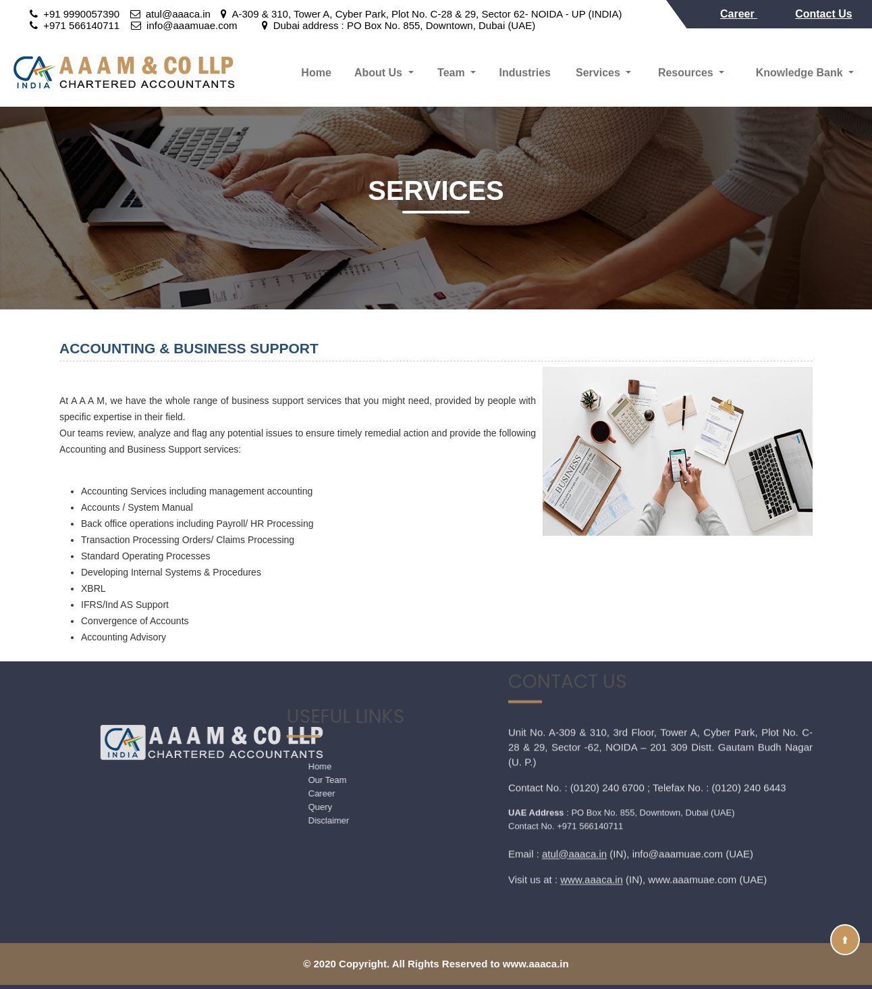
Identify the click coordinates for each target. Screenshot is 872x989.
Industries (524, 72)
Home (316, 72)
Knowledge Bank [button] (801, 72)
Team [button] (452, 72)
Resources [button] (687, 72)
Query (267, 807)
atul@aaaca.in (574, 792)
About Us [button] (380, 72)
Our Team (275, 780)
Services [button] (599, 72)
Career (738, 14)
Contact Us (823, 14)
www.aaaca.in (591, 817)
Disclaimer (276, 820)
